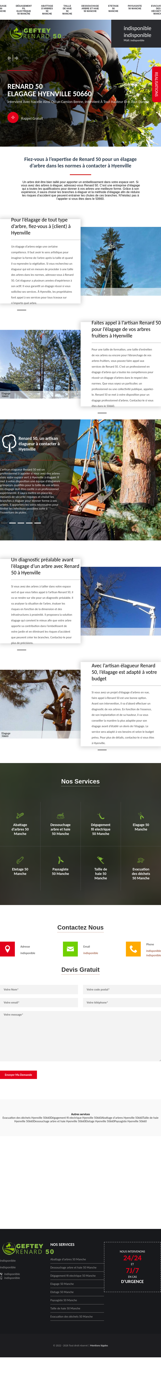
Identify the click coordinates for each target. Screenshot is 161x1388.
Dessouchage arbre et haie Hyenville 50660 (59, 1121)
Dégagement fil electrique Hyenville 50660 (76, 1117)
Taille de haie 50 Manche (67, 10)
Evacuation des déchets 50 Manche (71, 1316)
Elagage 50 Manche (62, 1284)
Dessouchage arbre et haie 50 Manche (90, 8)
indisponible (137, 28)
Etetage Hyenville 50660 (99, 1121)
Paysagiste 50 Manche (135, 7)
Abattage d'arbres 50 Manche (47, 10)
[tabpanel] (30, 474)
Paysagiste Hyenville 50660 (130, 1121)
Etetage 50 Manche (113, 8)
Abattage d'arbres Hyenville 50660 (122, 1117)
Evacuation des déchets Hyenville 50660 (27, 1117)
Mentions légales (99, 1345)
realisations (156, 84)
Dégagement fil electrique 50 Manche (24, 10)
